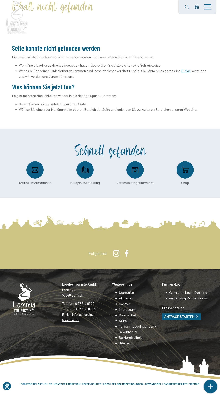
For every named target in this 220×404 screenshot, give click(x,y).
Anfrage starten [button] (179, 316)
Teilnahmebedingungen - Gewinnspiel (137, 328)
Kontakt (125, 303)
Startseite (126, 292)
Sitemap (125, 342)
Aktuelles (126, 298)
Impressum (127, 309)
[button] (196, 6)
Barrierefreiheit (130, 336)
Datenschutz (128, 314)
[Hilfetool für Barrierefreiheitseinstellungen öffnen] (7, 386)
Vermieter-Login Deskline (188, 292)
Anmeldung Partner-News (188, 298)
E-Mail (186, 71)
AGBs (123, 320)
